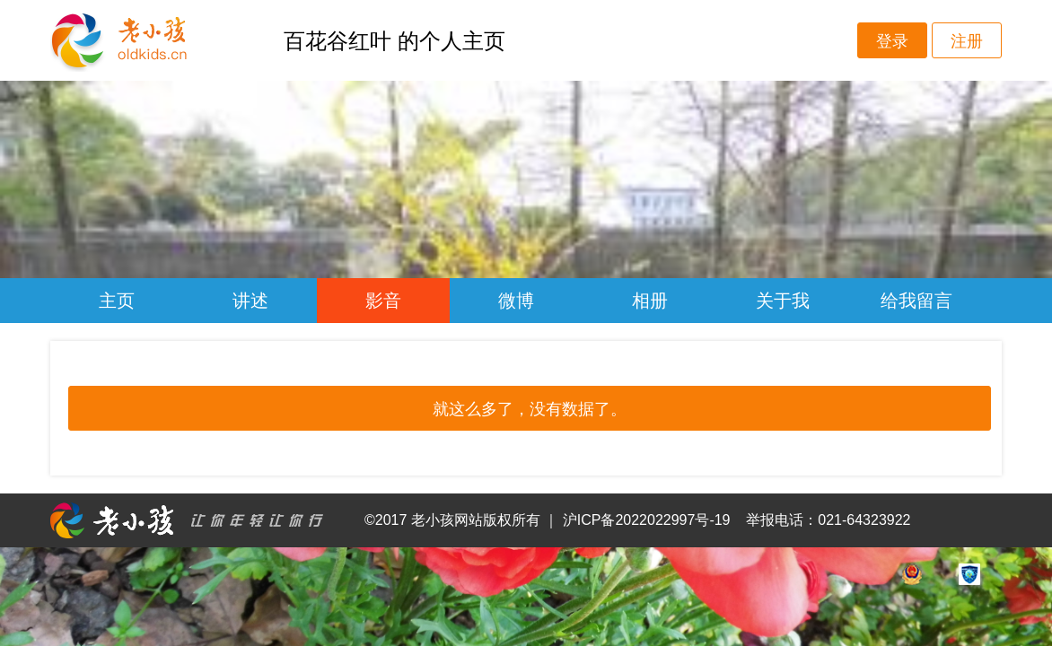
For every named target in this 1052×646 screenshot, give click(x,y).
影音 (383, 300)
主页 (117, 300)
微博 (516, 300)
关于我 (783, 300)
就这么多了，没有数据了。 (530, 409)
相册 (650, 300)
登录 (892, 41)
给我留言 (916, 300)
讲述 (250, 300)
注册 (967, 41)
